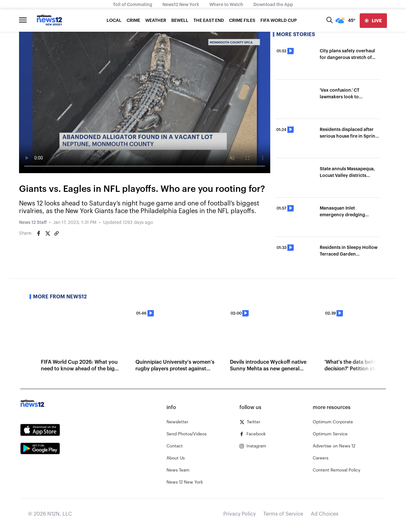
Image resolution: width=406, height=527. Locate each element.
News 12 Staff (33, 222)
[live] (373, 20)
